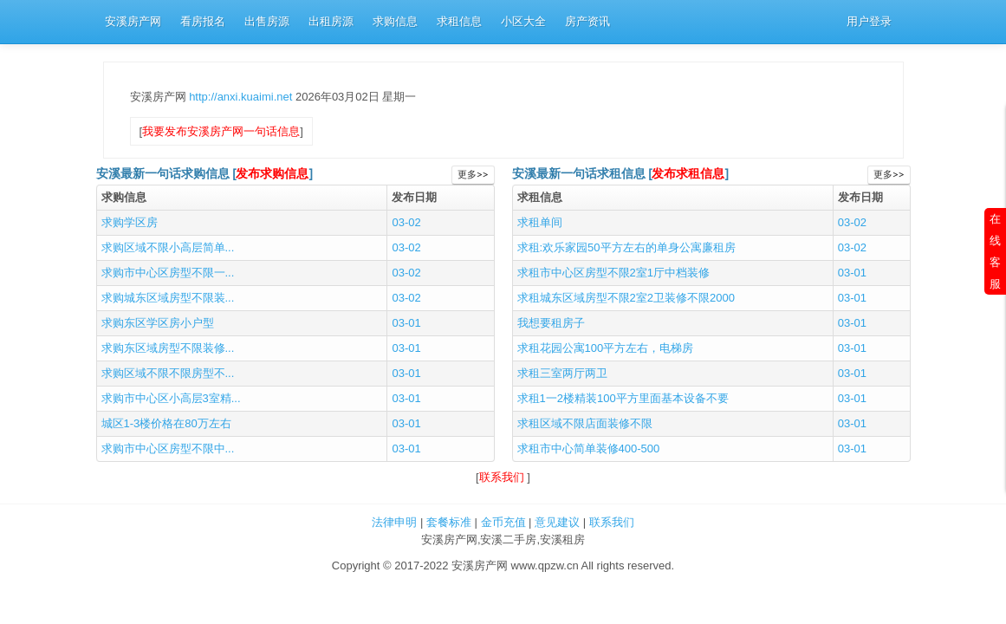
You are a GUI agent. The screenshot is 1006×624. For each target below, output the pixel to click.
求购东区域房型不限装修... (168, 347)
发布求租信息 (688, 173)
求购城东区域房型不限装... (168, 297)
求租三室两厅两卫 (562, 373)
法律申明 (394, 522)
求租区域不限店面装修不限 (584, 423)
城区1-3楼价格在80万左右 (166, 423)
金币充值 (503, 522)
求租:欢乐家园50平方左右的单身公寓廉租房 (626, 247)
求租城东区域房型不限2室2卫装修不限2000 (626, 297)
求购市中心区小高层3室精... (171, 398)
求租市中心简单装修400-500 (588, 448)
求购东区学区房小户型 (157, 322)
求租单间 (539, 222)
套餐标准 (448, 522)
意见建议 (557, 522)
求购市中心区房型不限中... (168, 448)
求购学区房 (129, 222)
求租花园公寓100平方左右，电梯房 (605, 347)
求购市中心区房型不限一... (168, 272)
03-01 (406, 322)
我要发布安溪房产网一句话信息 (221, 131)
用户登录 (869, 21)
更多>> (473, 174)
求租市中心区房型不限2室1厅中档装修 (613, 272)
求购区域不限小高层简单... (168, 247)
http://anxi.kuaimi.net (242, 96)
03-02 (406, 222)
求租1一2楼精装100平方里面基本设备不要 (623, 398)
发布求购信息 (272, 173)
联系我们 (503, 477)
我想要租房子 (551, 322)
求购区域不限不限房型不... (168, 373)
